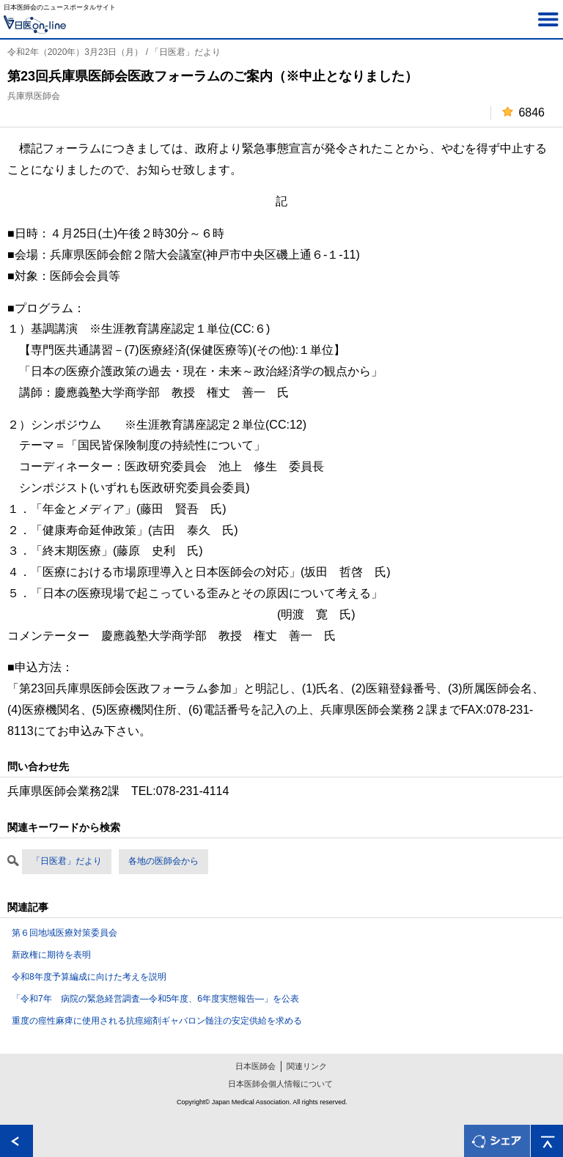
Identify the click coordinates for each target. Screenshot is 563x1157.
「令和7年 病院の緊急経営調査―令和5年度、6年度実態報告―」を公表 (155, 999)
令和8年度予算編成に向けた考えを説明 (89, 977)
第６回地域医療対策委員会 (64, 933)
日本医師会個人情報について (280, 1083)
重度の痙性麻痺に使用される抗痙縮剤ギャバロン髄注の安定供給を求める (157, 1021)
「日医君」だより (67, 861)
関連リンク (307, 1066)
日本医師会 (255, 1066)
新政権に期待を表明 (51, 955)
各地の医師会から (163, 861)
